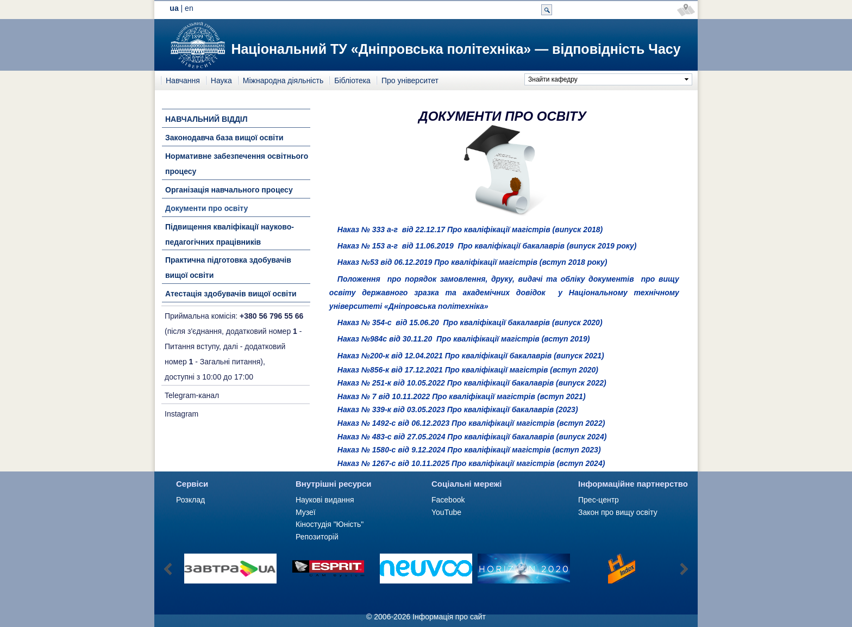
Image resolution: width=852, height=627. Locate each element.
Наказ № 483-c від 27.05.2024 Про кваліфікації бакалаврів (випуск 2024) (472, 436)
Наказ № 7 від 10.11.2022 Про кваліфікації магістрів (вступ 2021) (461, 396)
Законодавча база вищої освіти (224, 137)
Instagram (181, 413)
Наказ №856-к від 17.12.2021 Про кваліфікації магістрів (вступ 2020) (467, 369)
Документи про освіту (206, 208)
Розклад (190, 499)
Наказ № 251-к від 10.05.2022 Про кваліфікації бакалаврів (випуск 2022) (471, 382)
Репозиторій (317, 536)
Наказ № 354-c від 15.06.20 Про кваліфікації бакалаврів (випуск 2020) (470, 322)
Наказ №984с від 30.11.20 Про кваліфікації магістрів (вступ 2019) (463, 338)
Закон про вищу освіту (617, 512)
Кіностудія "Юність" (330, 524)
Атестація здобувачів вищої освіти (231, 293)
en (189, 8)
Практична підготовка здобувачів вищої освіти (228, 268)
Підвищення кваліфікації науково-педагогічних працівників (229, 234)
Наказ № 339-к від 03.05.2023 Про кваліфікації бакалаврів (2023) (457, 409)
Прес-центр (598, 499)
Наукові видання (325, 499)
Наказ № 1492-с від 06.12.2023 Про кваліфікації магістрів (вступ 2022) (471, 423)
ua (174, 8)
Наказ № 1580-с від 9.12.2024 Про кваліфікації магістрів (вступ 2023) (469, 449)
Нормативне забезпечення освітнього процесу (236, 164)
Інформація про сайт (449, 616)
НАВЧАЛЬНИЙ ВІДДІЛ (206, 119)
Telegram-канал (192, 395)
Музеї (306, 512)
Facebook (448, 499)
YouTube (446, 512)
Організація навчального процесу (229, 189)
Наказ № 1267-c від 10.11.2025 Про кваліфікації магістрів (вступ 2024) (471, 463)
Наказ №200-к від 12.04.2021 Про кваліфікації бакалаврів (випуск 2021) (470, 355)
